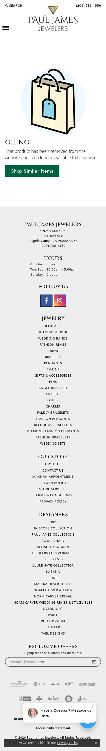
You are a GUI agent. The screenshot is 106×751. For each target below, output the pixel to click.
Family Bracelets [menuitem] (53, 412)
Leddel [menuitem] (53, 577)
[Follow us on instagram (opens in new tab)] (60, 301)
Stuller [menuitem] (53, 627)
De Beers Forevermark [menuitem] (53, 553)
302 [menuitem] (53, 522)
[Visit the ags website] (19, 684)
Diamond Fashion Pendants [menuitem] (53, 431)
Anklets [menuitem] (53, 394)
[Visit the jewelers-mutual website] (87, 684)
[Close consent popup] (95, 743)
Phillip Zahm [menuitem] (53, 621)
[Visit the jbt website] (68, 684)
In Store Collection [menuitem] (53, 528)
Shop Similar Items (32, 171)
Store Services (53, 489)
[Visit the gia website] (39, 684)
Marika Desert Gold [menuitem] (53, 584)
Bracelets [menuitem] (53, 357)
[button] (13, 5)
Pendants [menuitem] (53, 363)
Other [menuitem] (53, 400)
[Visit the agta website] (54, 684)
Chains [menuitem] (53, 369)
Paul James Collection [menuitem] (53, 534)
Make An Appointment (52, 476)
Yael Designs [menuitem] (53, 633)
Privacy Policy (53, 501)
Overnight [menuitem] (53, 608)
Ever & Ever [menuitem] (53, 559)
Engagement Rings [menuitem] (53, 332)
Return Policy (53, 482)
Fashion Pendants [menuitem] (53, 418)
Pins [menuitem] (53, 381)
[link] (88, 5)
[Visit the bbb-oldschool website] (39, 699)
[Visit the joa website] (82, 699)
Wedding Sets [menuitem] (53, 443)
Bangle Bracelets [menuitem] (53, 388)
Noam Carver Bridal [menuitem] (53, 596)
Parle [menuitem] (53, 615)
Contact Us (53, 470)
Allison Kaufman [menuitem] (53, 547)
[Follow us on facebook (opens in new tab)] (46, 301)
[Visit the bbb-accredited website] (25, 699)
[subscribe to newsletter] (94, 662)
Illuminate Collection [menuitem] (53, 565)
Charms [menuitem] (53, 406)
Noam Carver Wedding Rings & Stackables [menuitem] (52, 602)
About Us (53, 464)
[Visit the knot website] (53, 699)
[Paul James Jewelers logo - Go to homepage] (53, 18)
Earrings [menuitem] (53, 350)
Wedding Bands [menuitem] (53, 338)
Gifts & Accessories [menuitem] (53, 375)
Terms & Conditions (53, 495)
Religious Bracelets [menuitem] (53, 425)
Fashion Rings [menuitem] (53, 344)
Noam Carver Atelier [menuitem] (53, 590)
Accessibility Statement (53, 728)
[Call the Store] (53, 245)
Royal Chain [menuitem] (53, 540)
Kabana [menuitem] (53, 571)
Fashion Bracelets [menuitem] (52, 437)
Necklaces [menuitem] (53, 326)
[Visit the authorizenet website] (68, 699)
